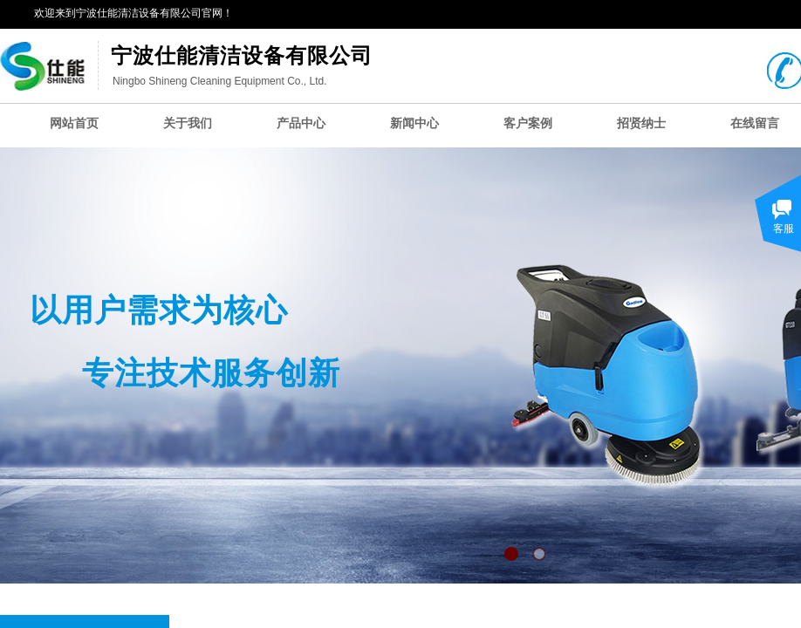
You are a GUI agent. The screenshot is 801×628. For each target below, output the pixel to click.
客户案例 (527, 123)
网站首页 (74, 123)
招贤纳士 (641, 123)
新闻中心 (414, 123)
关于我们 (187, 123)
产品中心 (301, 123)
